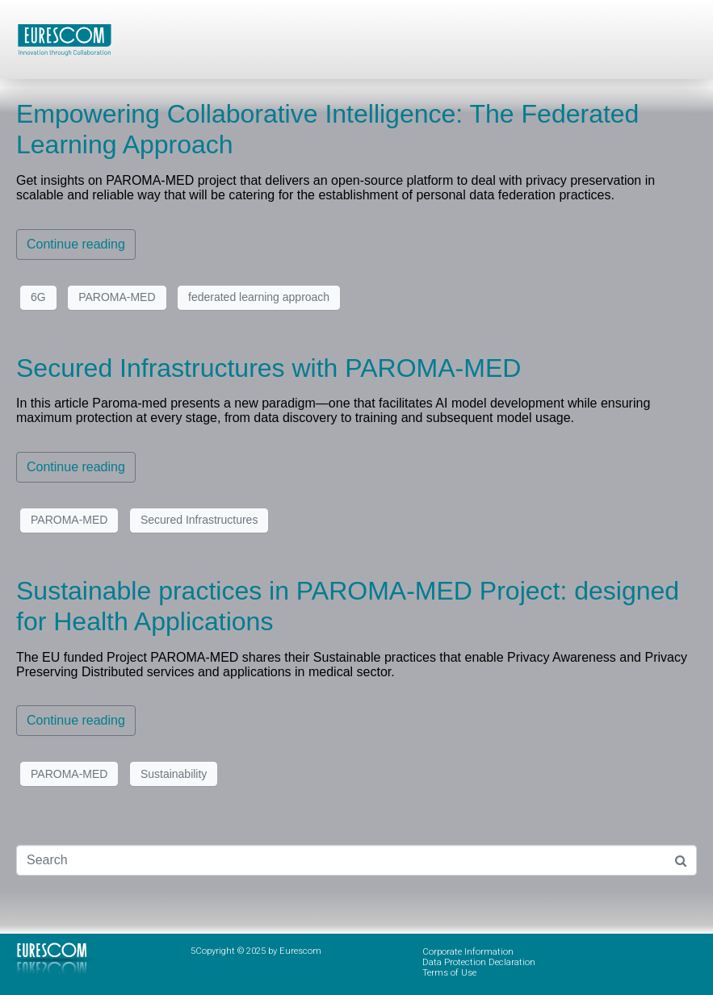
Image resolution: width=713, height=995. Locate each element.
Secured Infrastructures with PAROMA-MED (268, 368)
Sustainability (174, 773)
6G (38, 297)
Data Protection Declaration (478, 962)
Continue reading (76, 244)
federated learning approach (258, 297)
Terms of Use (449, 973)
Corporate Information (468, 952)
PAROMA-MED (116, 297)
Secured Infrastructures (199, 519)
